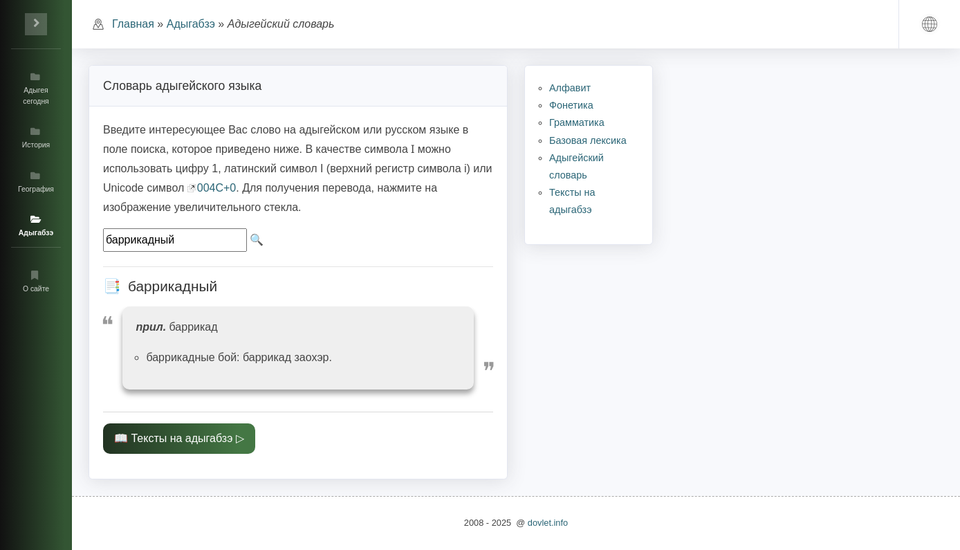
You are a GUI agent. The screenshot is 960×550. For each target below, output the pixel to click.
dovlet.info (548, 522)
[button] (929, 24)
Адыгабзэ (191, 24)
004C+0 (217, 188)
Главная (133, 24)
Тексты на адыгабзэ (181, 438)
